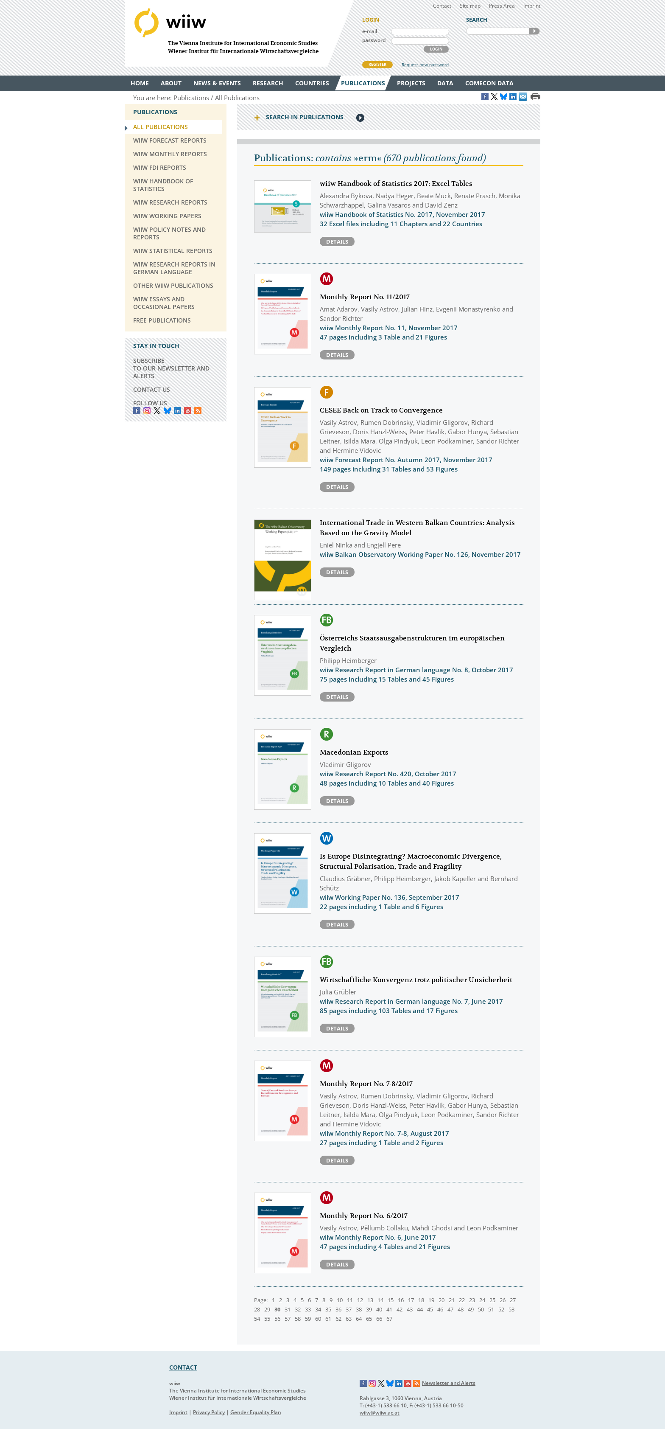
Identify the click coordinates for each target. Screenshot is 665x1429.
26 (503, 1300)
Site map (470, 5)
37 (349, 1309)
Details (337, 241)
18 (421, 1300)
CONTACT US (151, 389)
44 (420, 1309)
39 (369, 1309)
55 (267, 1318)
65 (369, 1318)
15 (391, 1300)
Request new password (425, 64)
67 (389, 1318)
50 (481, 1309)
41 (389, 1309)
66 (379, 1318)
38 (359, 1309)
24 (482, 1300)
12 (360, 1300)
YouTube (187, 410)
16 (401, 1300)
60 (318, 1318)
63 (349, 1318)
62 (338, 1318)
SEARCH (534, 31)
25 (492, 1300)
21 (452, 1300)
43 (410, 1309)
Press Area (502, 5)
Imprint (531, 5)
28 (257, 1309)
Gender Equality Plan (255, 1412)
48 (461, 1309)
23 (472, 1300)
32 (298, 1309)
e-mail (369, 31)
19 (431, 1300)
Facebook (136, 410)
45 (430, 1309)
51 (491, 1309)
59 (308, 1318)
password (374, 40)
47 (450, 1309)
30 (277, 1309)
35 (328, 1309)
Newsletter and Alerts (448, 1383)
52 (501, 1309)
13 (370, 1300)
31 (288, 1309)
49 (471, 1309)
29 (267, 1309)
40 (379, 1309)
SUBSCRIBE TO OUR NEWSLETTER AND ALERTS (171, 368)
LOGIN (436, 49)
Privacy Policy (209, 1412)
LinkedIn (177, 410)
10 (340, 1300)
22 (462, 1300)
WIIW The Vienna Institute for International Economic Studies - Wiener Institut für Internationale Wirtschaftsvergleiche (239, 33)
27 (513, 1300)
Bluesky (167, 410)
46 (440, 1309)
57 (288, 1318)
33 (308, 1309)
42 (399, 1309)
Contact (442, 5)
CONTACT (183, 1367)
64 (359, 1318)
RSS (197, 410)
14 (380, 1300)
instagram (147, 410)
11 (350, 1300)
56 (277, 1318)
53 (511, 1309)
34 (318, 1309)
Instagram (372, 1383)
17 (411, 1300)
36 (338, 1309)
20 (441, 1300)
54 (257, 1318)
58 (298, 1318)
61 (328, 1318)
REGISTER (377, 64)
